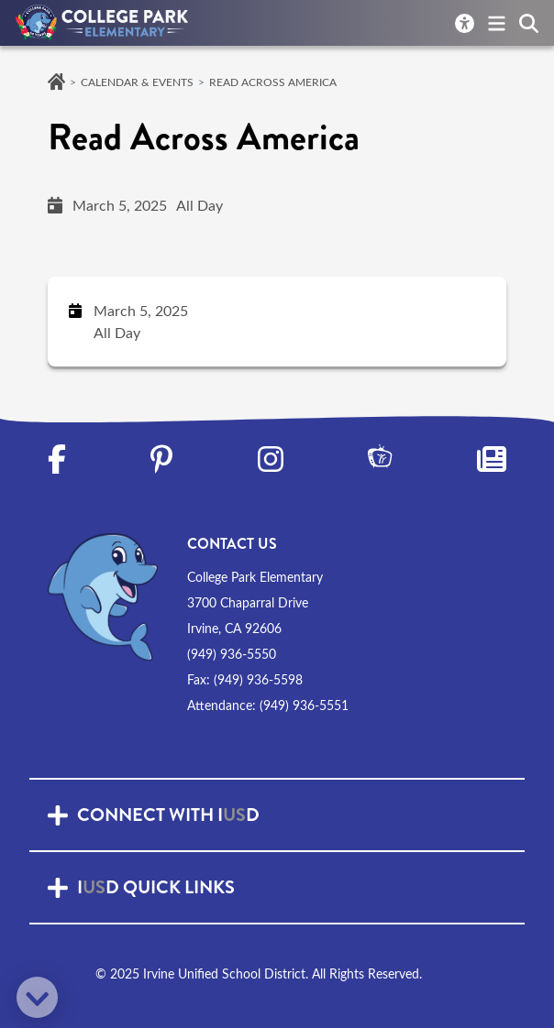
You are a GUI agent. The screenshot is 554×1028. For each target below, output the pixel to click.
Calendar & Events (137, 81)
